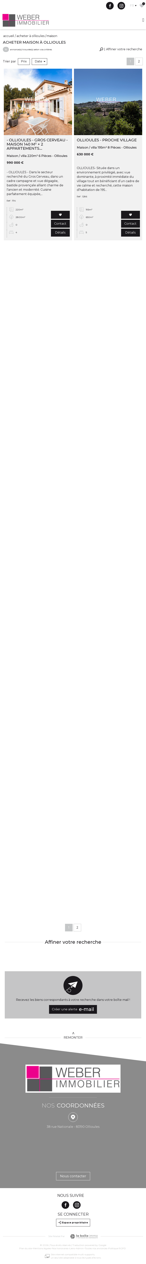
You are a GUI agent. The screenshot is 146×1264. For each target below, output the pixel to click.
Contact (60, 224)
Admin (80, 1248)
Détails (60, 233)
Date (40, 61)
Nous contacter (73, 1176)
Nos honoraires (60, 1248)
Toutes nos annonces (96, 1248)
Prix (24, 61)
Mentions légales (42, 1248)
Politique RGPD (117, 1248)
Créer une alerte (73, 1009)
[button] (120, 49)
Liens (72, 1248)
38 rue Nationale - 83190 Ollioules (73, 1127)
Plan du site (25, 1248)
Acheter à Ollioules (30, 36)
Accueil (8, 36)
